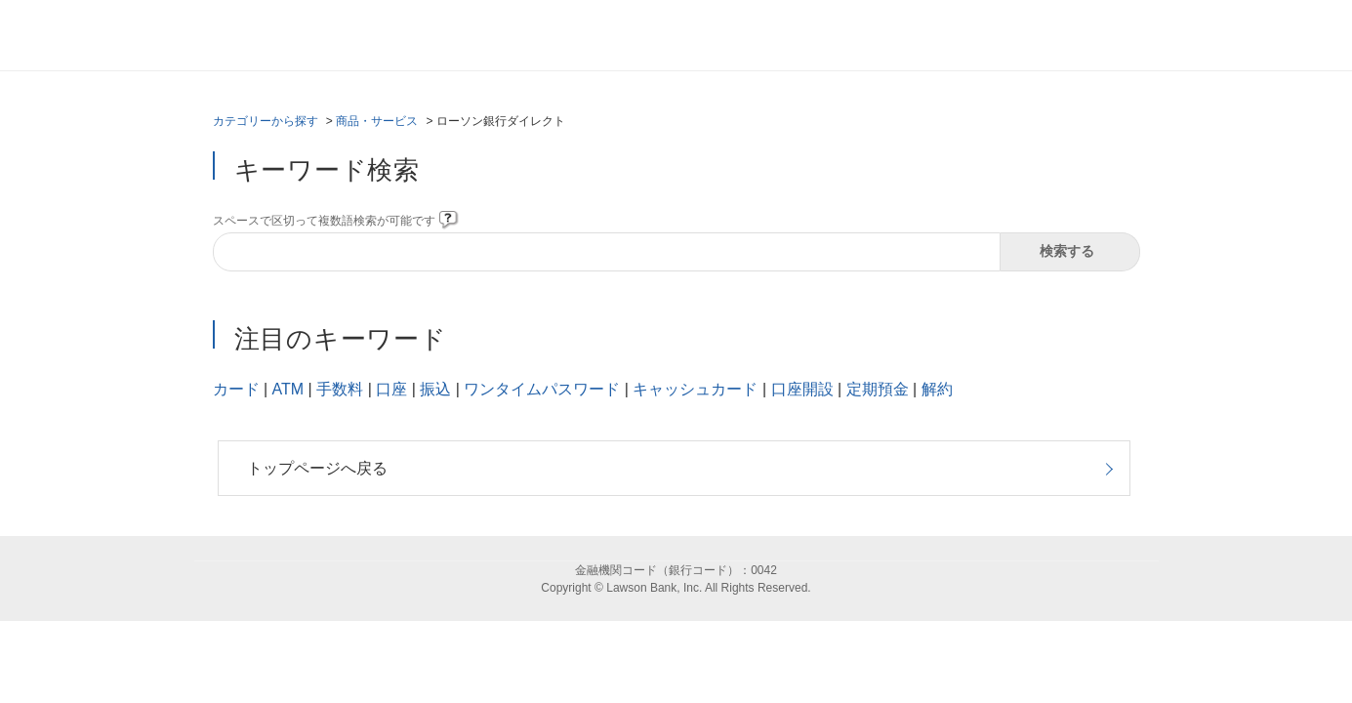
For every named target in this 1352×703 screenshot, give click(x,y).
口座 (391, 389)
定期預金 (877, 389)
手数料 (339, 389)
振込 (435, 389)
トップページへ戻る (317, 468)
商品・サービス (377, 121)
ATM (288, 389)
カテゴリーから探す (265, 121)
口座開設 (802, 389)
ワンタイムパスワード (542, 389)
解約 (937, 389)
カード (236, 389)
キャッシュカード (695, 389)
